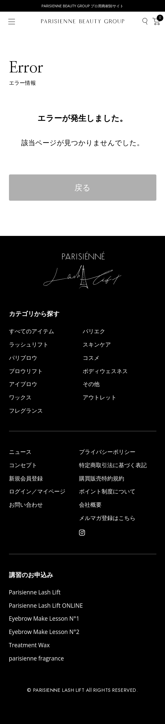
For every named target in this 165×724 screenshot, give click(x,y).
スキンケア (97, 344)
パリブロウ (23, 358)
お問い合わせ (26, 504)
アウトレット (100, 397)
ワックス (20, 397)
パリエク (94, 331)
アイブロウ (23, 384)
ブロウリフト (26, 371)
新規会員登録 (26, 478)
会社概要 (90, 504)
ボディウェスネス (105, 371)
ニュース (20, 452)
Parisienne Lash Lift (35, 592)
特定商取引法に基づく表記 (113, 465)
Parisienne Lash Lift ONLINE (46, 605)
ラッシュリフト (28, 344)
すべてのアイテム (31, 331)
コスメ (91, 358)
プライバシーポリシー (107, 452)
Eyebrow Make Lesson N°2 (44, 632)
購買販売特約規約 (101, 478)
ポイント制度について (107, 491)
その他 (91, 384)
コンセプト (23, 465)
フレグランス (26, 410)
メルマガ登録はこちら (107, 518)
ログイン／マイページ (37, 491)
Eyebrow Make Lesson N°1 (44, 618)
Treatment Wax (29, 645)
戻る (82, 187)
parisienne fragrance (36, 658)
